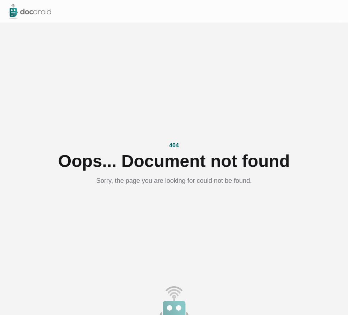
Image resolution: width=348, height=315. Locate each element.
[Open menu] (336, 11)
